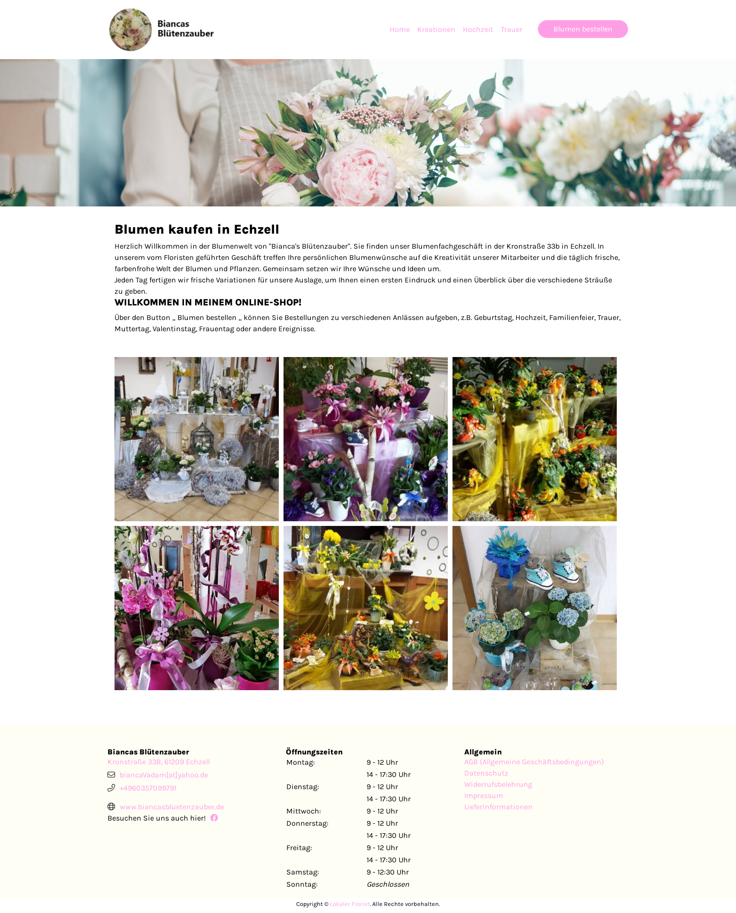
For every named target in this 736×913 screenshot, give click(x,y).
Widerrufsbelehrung (498, 784)
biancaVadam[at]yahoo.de (164, 774)
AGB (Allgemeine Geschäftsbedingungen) (534, 761)
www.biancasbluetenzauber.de (172, 806)
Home (400, 29)
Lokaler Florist (350, 903)
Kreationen (436, 29)
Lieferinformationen (498, 806)
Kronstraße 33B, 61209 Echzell (158, 761)
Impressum (483, 795)
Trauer (511, 29)
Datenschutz (486, 772)
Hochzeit (478, 29)
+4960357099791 (148, 788)
